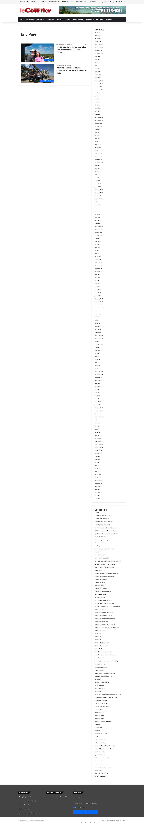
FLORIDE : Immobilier (100, 630)
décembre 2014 (99, 444)
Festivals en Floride (100, 597)
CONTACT (122, 820)
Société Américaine (100, 752)
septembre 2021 (99, 199)
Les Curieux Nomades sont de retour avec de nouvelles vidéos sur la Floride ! (71, 49)
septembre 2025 (99, 53)
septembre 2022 (99, 162)
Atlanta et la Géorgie (100, 537)
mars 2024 (97, 108)
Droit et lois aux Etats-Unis (102, 558)
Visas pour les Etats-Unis (101, 773)
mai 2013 (97, 498)
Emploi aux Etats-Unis (100, 570)
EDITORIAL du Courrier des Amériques (105, 564)
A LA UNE (97, 512)
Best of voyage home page (102, 540)
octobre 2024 (98, 87)
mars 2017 (97, 362)
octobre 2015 (98, 414)
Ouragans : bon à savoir (101, 733)
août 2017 (97, 347)
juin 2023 (97, 135)
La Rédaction (61, 44)
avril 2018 (97, 323)
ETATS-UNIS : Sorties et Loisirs (103, 591)
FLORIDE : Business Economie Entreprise (105, 624)
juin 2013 (97, 495)
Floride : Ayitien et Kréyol (101, 621)
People (96, 736)
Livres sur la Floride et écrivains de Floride (106, 697)
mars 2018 (97, 326)
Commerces (49, 19)
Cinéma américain (99, 543)
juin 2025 (97, 62)
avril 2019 (97, 286)
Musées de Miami (99, 718)
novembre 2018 (99, 302)
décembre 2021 (99, 190)
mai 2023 (97, 138)
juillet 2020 (97, 241)
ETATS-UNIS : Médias (100, 582)
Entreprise (89, 19)
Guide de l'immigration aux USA (103, 652)
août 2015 (97, 420)
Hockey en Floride (99, 670)
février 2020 (98, 256)
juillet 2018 (97, 314)
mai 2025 (97, 65)
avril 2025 (97, 68)
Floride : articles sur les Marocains (104, 612)
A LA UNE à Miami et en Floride (103, 515)
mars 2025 (97, 71)
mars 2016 (97, 399)
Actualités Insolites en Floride (102, 524)
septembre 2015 (99, 417)
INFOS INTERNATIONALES (102, 682)
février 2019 (98, 293)
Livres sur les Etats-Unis (101, 700)
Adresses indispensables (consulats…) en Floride (107, 527)
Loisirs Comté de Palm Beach (102, 706)
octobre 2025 (98, 50)
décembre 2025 (99, 44)
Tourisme (108, 19)
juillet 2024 (97, 96)
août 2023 (97, 129)
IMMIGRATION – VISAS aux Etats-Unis (105, 673)
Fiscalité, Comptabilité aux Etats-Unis (104, 603)
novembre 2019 (99, 265)
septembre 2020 (99, 235)
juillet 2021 (97, 205)
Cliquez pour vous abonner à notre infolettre (57, 797)
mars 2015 (97, 435)
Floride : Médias (99, 633)
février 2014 (98, 474)
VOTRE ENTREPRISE (80, 1)
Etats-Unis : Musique (100, 585)
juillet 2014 (97, 459)
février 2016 (98, 402)
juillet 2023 (97, 132)
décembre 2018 (99, 299)
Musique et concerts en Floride (103, 721)
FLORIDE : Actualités (100, 609)
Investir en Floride (99, 685)
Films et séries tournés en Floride (103, 600)
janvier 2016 (98, 405)
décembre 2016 (99, 371)
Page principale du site (25, 797)
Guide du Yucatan (99, 658)
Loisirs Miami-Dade (100, 709)
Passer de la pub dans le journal (27, 813)
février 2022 (98, 183)
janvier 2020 (98, 259)
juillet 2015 (97, 423)
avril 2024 (97, 105)
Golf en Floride (98, 649)
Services (58, 19)
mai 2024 (97, 102)
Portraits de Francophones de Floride (104, 746)
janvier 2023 (98, 150)
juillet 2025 (97, 59)
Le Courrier (29, 19)
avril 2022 (97, 177)
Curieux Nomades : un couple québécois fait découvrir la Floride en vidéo (71, 70)
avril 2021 (97, 214)
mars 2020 (97, 253)
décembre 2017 (99, 335)
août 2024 (97, 93)
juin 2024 (97, 99)
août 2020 (97, 238)
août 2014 (97, 456)
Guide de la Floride (24, 805)
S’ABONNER (43, 1)
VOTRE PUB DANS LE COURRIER (27, 1)
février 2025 (98, 74)
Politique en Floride (100, 739)
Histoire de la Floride (100, 664)
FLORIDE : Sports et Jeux (101, 646)
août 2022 (97, 165)
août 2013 (97, 489)
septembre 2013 (99, 486)
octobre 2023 (98, 123)
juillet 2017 (97, 350)
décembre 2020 (99, 226)
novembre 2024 (99, 84)
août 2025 (97, 56)
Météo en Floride (99, 712)
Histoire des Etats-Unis (101, 667)
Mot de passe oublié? (91, 803)
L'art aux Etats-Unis (100, 688)
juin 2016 (97, 389)
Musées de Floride (99, 715)
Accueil (22, 19)
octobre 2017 (98, 341)
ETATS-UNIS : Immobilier (101, 579)
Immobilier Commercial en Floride (103, 676)
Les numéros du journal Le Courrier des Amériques (108, 694)
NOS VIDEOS (92, 1)
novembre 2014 (99, 447)
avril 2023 (97, 141)
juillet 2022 (97, 168)
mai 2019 (97, 283)
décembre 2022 (99, 153)
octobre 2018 (98, 305)
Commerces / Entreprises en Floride (104, 549)
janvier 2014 (98, 477)
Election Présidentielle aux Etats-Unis (104, 567)
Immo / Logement (78, 19)
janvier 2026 (98, 41)
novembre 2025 (99, 47)
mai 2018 (97, 320)
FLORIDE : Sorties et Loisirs (102, 643)
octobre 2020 (98, 232)
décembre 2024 (99, 81)
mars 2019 (97, 289)
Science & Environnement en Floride (104, 749)
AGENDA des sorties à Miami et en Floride (106, 530)
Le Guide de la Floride (113, 820)
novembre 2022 (99, 156)
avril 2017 (97, 359)
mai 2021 (97, 211)
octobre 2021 (98, 196)
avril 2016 (97, 395)
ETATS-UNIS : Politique (101, 588)
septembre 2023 (99, 126)
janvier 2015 (98, 441)
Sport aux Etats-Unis (100, 755)
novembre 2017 (99, 338)
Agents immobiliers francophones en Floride (106, 534)
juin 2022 (97, 171)
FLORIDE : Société (99, 640)
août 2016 (97, 383)
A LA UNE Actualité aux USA (102, 518)
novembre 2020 (99, 229)
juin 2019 (97, 280)
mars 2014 (97, 471)
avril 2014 (97, 468)
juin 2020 (97, 244)
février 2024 (98, 111)
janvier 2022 (98, 187)
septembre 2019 (99, 271)
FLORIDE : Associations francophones (105, 618)
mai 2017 (97, 356)
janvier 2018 (98, 332)
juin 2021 (97, 208)
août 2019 (97, 274)
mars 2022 (97, 180)
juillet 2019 (97, 277)
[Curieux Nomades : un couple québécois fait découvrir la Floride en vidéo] (37, 73)
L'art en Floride (98, 691)
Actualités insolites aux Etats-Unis (104, 521)
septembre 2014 (99, 453)
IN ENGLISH (98, 679)
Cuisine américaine (100, 555)
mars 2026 (97, 35)
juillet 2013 (97, 492)
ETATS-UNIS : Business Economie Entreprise (106, 573)
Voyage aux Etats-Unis (100, 776)
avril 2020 (97, 250)
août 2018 (97, 311)
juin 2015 (97, 426)
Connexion (86, 812)
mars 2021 (97, 217)
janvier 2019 (98, 296)
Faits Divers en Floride (100, 594)
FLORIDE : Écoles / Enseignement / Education (107, 627)
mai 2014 (97, 465)
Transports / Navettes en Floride (103, 767)
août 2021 (97, 202)
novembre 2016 (99, 374)
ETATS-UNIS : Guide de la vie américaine (105, 576)
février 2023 (98, 147)
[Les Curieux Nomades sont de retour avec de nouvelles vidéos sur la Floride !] (37, 53)
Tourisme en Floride (100, 761)
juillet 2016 (97, 386)
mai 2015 (97, 429)
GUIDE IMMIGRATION (53, 1)
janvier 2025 (98, 77)
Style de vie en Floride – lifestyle (103, 758)
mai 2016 (97, 392)
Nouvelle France (99, 727)
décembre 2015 (99, 408)
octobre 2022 (98, 159)
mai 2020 (97, 247)
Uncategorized (98, 770)
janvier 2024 (98, 114)
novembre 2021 (99, 193)
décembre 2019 (99, 262)
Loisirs (67, 19)
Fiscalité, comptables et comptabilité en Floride (107, 606)
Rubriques (39, 19)
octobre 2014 (98, 450)
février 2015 (98, 438)
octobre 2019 (98, 268)
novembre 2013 (99, 480)
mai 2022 (97, 174)
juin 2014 (97, 462)
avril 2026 (97, 32)
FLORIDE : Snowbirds (100, 637)
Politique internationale (101, 743)
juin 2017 (97, 353)
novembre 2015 (99, 411)
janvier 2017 (98, 368)
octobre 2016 (98, 377)
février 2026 (98, 38)
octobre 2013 (98, 483)
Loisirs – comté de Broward (102, 703)
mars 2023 (97, 144)
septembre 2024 (99, 90)
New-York (97, 724)
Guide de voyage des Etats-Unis (27, 801)
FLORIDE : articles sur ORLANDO (103, 615)
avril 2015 (97, 432)
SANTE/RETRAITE (67, 1)
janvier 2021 (98, 223)
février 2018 (98, 329)
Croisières (97, 552)
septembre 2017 (99, 344)
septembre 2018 (99, 308)
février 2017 (98, 365)
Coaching (97, 546)
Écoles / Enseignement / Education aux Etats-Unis (108, 561)
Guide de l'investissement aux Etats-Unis (105, 655)
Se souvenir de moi (79, 807)
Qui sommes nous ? (24, 809)
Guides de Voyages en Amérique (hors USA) (106, 661)
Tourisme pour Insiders (101, 764)
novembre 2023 (99, 120)
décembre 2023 (99, 117)
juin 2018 (97, 317)
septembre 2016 (99, 380)
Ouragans (97, 730)
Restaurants (99, 19)
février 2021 (98, 220)
